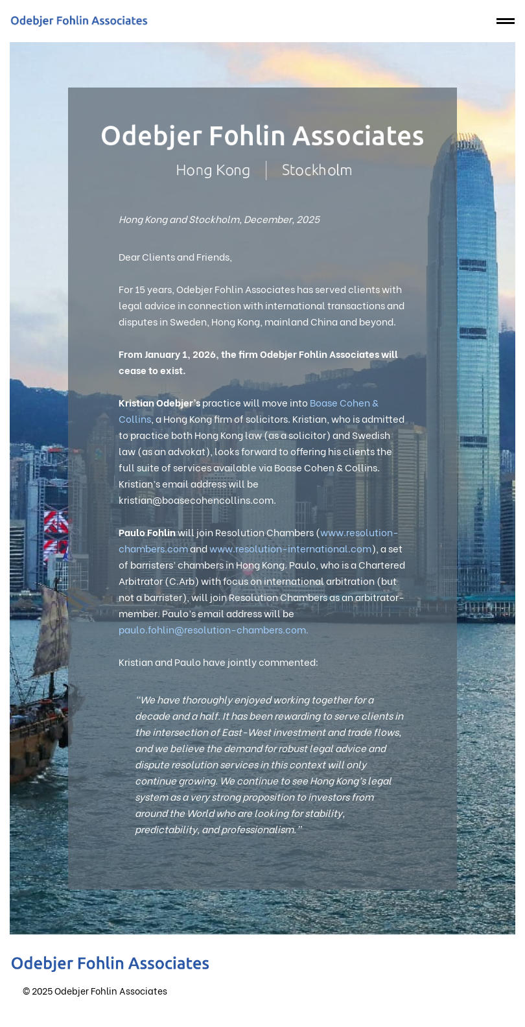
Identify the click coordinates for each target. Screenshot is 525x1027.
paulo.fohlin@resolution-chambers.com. (214, 629)
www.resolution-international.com (290, 548)
